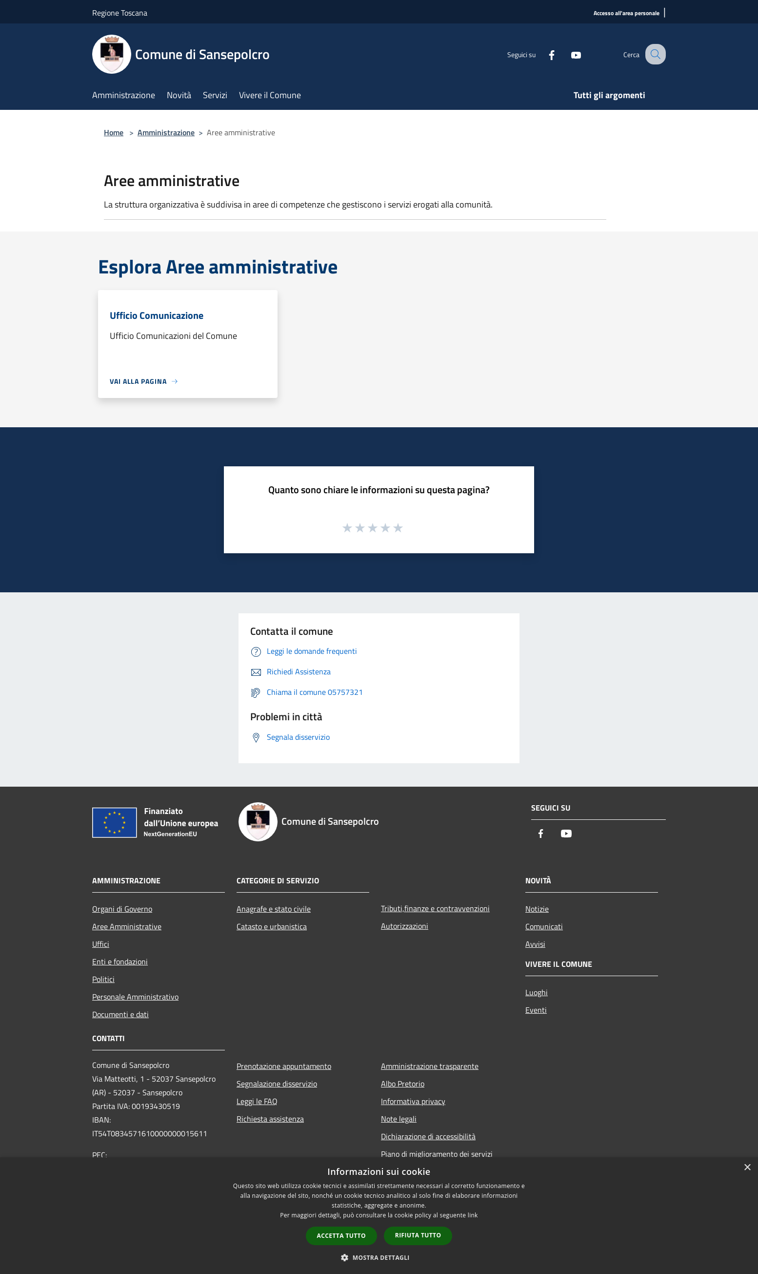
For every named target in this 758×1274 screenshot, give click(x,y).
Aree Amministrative (126, 926)
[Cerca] (654, 54)
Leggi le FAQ (257, 1101)
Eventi (536, 1010)
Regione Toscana (119, 13)
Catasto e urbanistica (272, 926)
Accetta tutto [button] (341, 1236)
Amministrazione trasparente (430, 1066)
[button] (379, 1257)
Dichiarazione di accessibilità (428, 1136)
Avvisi (535, 944)
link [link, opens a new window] (473, 1215)
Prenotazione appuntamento (284, 1066)
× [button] (747, 1167)
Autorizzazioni (404, 926)
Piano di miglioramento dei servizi (437, 1154)
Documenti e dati (120, 1014)
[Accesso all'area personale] (626, 13)
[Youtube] (567, 54)
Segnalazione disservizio (277, 1083)
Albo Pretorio (402, 1083)
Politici (103, 979)
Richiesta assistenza (270, 1119)
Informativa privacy (413, 1101)
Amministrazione (166, 132)
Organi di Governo (122, 909)
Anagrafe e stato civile (274, 909)
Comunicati (544, 926)
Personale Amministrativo (135, 996)
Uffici (100, 944)
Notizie (537, 909)
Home (113, 132)
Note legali (399, 1119)
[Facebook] (543, 54)
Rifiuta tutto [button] (418, 1235)
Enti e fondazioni (120, 961)
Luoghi (536, 992)
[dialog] (379, 1215)
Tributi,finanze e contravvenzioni (435, 908)
